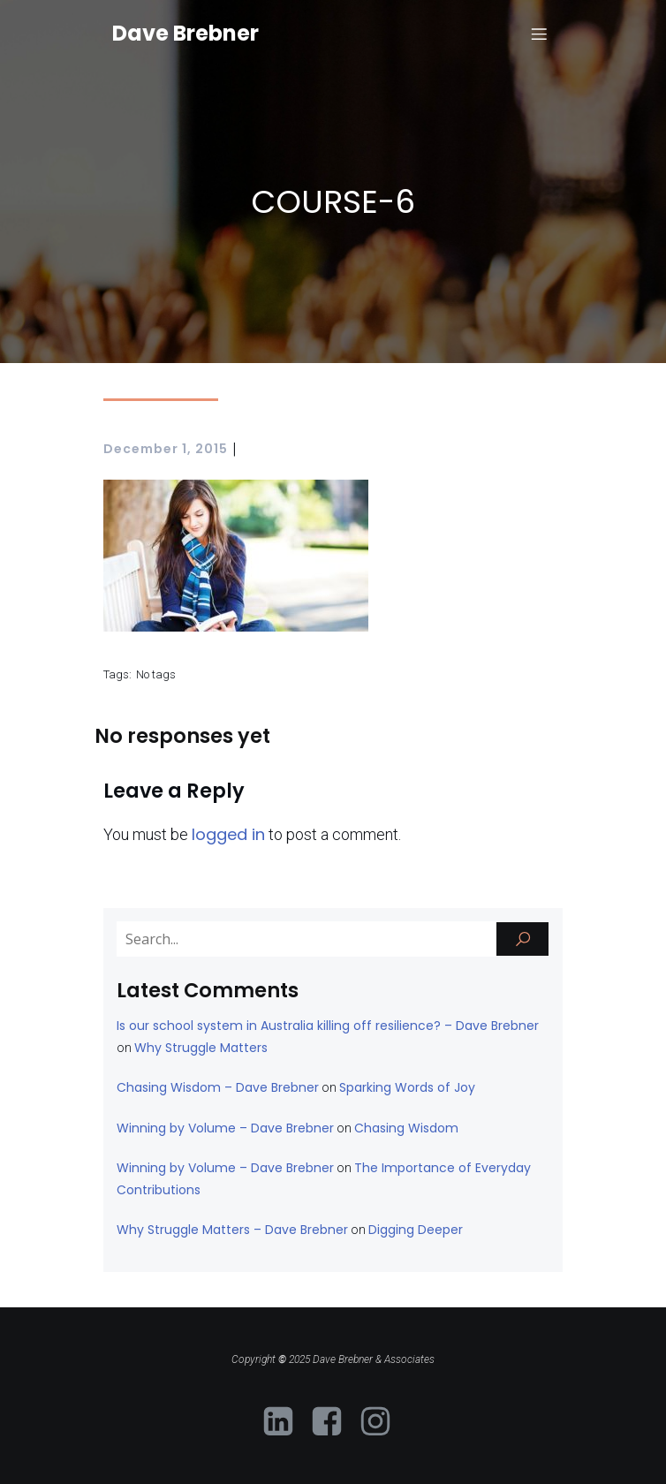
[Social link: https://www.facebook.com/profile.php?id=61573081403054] (333, 1422)
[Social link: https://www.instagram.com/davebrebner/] (382, 1422)
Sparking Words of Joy (407, 1087)
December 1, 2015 (165, 449)
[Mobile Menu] (539, 34)
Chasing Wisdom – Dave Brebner (218, 1087)
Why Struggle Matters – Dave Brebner (232, 1229)
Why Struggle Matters (201, 1047)
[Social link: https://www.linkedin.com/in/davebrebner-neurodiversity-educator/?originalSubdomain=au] (285, 1422)
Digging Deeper (415, 1229)
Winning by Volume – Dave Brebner (225, 1128)
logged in (228, 834)
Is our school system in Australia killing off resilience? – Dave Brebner (328, 1025)
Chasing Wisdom (406, 1128)
